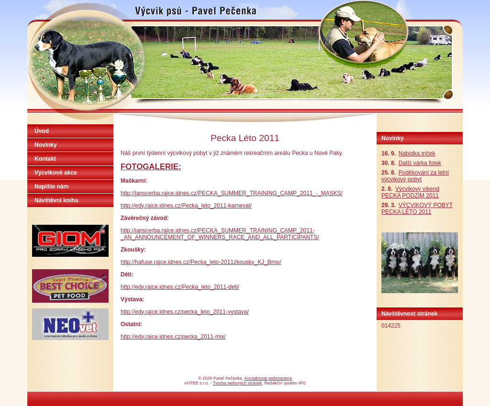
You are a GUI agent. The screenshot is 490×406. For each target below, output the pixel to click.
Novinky (45, 145)
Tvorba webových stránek (237, 383)
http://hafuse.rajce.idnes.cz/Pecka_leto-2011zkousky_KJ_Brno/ (201, 262)
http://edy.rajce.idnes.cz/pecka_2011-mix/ (173, 336)
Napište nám (51, 186)
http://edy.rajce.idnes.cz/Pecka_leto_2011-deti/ (180, 287)
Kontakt (45, 158)
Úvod (41, 131)
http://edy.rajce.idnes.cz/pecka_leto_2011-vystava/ (185, 311)
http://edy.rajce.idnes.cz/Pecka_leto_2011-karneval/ (186, 205)
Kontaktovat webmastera (268, 378)
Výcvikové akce (55, 172)
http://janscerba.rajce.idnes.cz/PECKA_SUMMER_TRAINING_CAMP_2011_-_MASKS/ (232, 193)
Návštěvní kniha (56, 200)
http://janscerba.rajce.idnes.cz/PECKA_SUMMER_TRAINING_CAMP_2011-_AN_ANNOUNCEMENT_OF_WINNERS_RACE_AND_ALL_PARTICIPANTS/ (220, 234)
